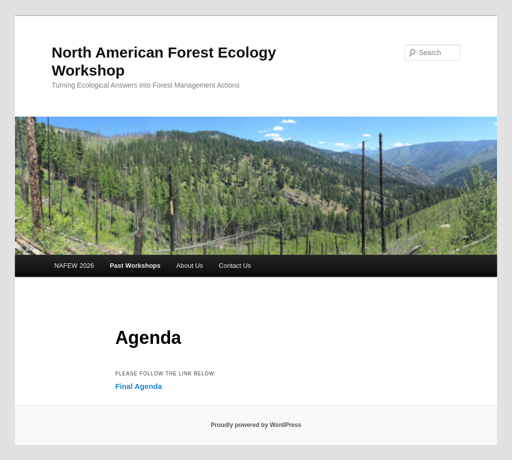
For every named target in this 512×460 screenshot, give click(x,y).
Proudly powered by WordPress (255, 424)
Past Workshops (135, 265)
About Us (189, 265)
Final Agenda (138, 386)
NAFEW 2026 (74, 265)
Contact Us (235, 265)
